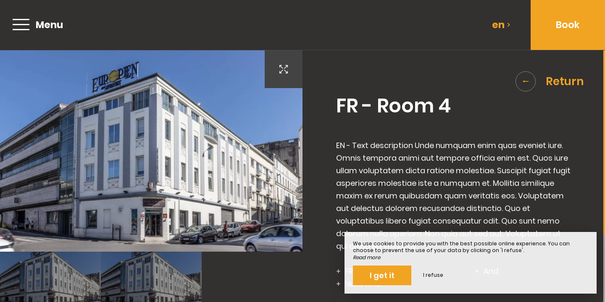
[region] (453, 176)
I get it (382, 275)
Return (550, 81)
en (501, 24)
